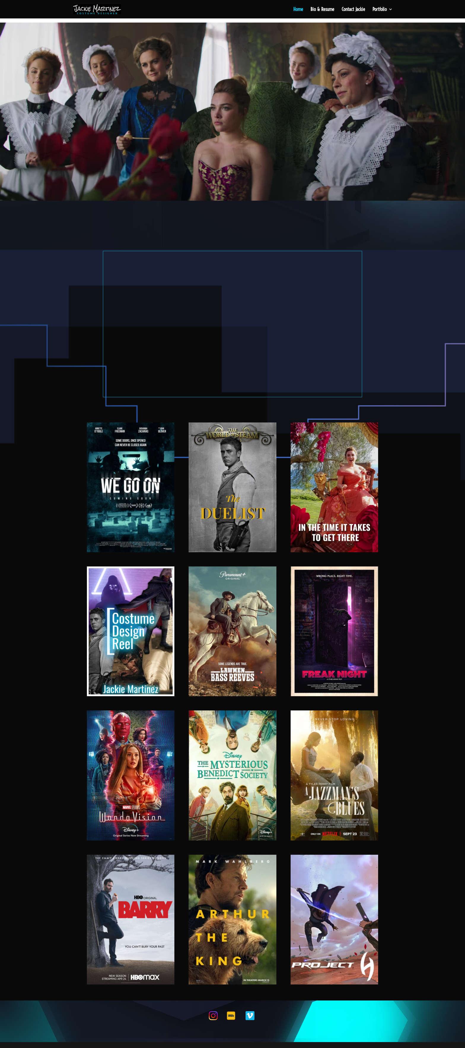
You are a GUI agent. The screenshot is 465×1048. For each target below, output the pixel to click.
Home (298, 9)
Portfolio (379, 9)
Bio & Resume (322, 9)
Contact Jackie (353, 9)
